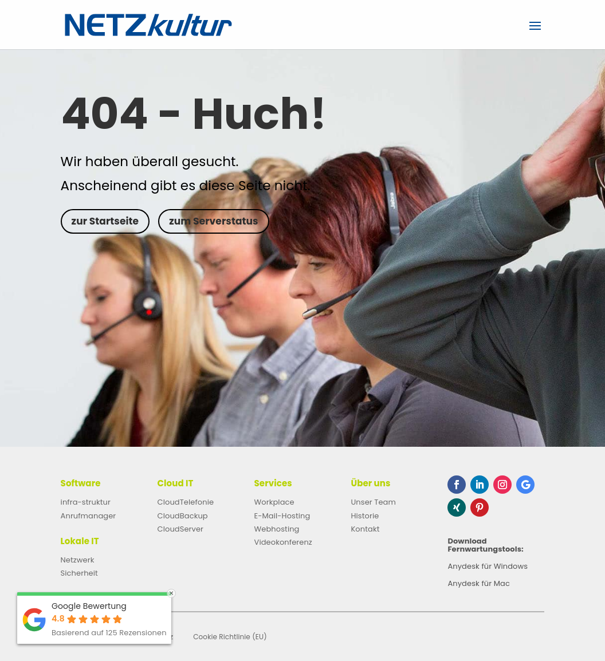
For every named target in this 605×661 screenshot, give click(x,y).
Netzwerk (78, 559)
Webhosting (277, 529)
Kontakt (365, 529)
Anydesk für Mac (478, 584)
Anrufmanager (88, 515)
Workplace (274, 502)
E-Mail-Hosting (282, 515)
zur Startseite (105, 221)
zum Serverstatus (213, 221)
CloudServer (181, 529)
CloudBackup (183, 515)
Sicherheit (79, 573)
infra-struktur (86, 502)
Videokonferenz (283, 542)
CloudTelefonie (186, 502)
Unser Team (373, 502)
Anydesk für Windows (487, 567)
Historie (365, 515)
